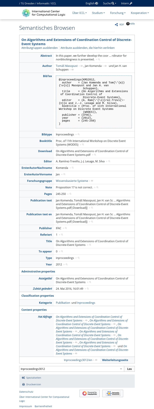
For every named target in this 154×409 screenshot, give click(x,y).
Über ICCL (78, 13)
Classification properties (37, 296)
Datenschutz (26, 391)
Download (45, 151)
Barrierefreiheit (43, 406)
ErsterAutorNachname (37, 168)
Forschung (117, 13)
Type (49, 258)
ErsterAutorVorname (38, 174)
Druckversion (33, 384)
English (92, 3)
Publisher (45, 228)
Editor (48, 161)
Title (49, 241)
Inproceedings (86, 303)
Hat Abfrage (45, 317)
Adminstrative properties (38, 271)
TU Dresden (27, 3)
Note (48, 187)
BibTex (47, 76)
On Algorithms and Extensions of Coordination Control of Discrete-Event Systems (76, 41)
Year (49, 264)
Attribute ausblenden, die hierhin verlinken (88, 48)
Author (47, 66)
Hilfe (130, 23)
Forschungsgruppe (39, 181)
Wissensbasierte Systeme (72, 181)
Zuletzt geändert (42, 288)
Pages (48, 194)
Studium (97, 13)
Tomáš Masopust (67, 66)
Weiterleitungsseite (115, 360)
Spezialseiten (33, 377)
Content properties (34, 310)
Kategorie (45, 303)
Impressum (25, 406)
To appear (45, 251)
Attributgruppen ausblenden (39, 48)
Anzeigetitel (45, 278)
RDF (122, 24)
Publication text (41, 200)
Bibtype (47, 134)
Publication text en (39, 214)
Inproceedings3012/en (78, 360)
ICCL (53, 3)
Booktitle (46, 141)
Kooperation (139, 13)
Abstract (46, 55)
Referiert (46, 235)
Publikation (63, 303)
